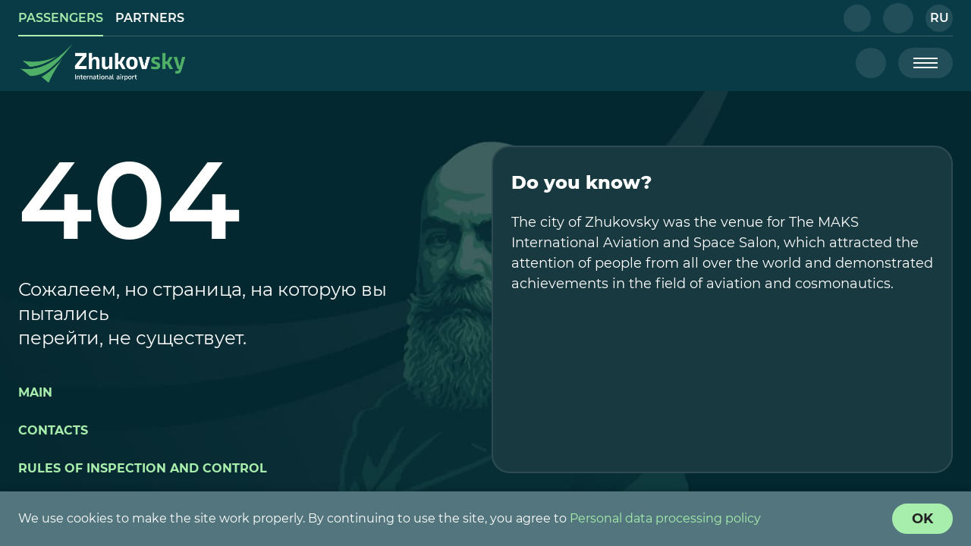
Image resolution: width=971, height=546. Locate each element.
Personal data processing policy (665, 518)
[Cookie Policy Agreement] (922, 519)
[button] (857, 18)
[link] (60, 18)
